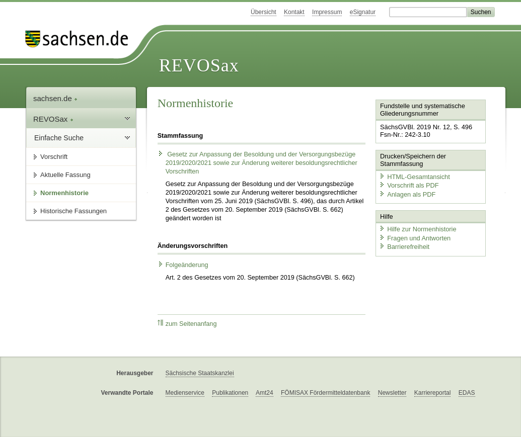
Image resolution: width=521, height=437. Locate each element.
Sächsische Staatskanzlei (200, 373)
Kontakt (294, 12)
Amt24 (264, 392)
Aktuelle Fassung (65, 175)
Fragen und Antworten (415, 237)
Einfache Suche (59, 138)
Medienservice (185, 392)
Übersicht (263, 12)
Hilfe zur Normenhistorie (417, 229)
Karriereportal (432, 392)
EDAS (467, 392)
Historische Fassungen (73, 211)
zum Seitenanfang (187, 323)
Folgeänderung (183, 265)
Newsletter (392, 392)
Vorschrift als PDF (408, 185)
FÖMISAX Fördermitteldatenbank (325, 392)
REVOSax (199, 65)
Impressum (327, 12)
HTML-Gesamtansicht (414, 176)
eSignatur (363, 12)
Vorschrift (53, 156)
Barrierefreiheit (404, 246)
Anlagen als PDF (407, 194)
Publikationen (230, 392)
